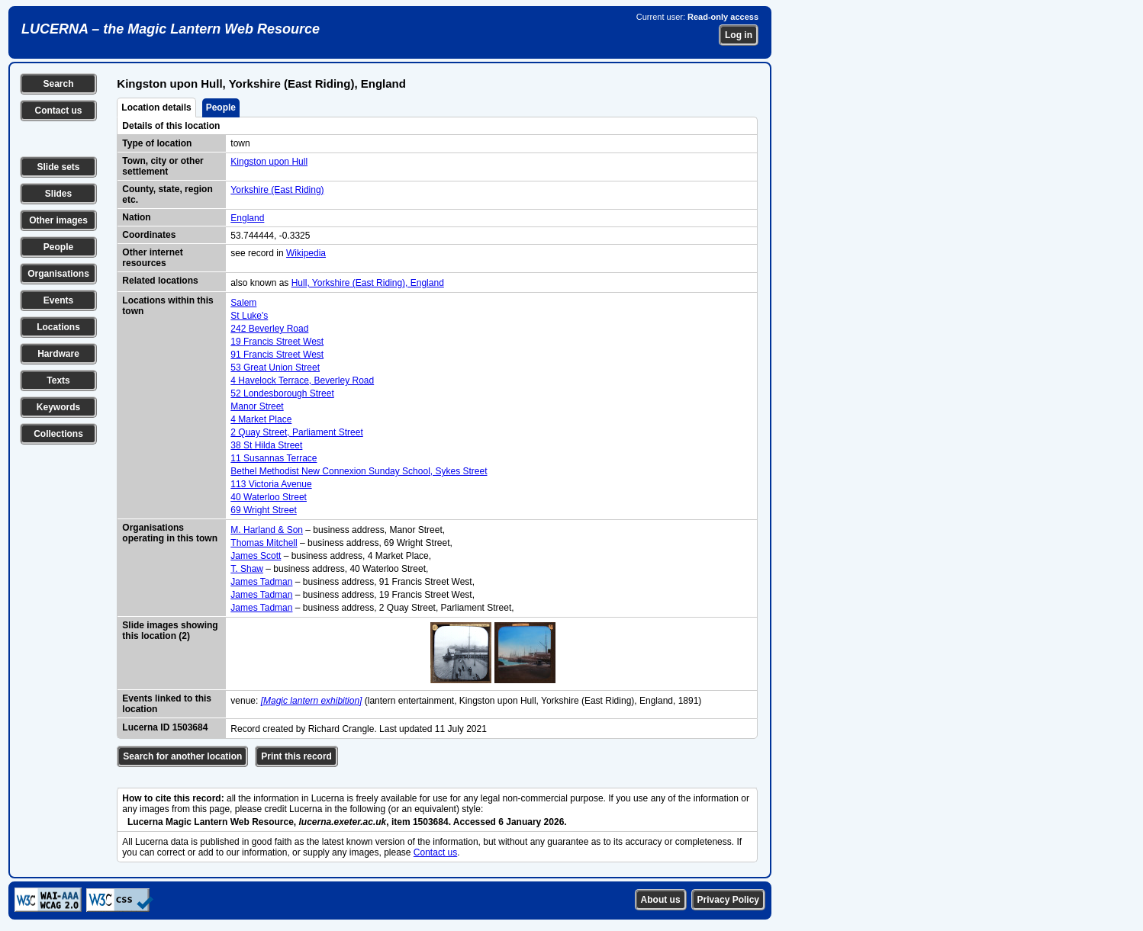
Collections (58, 434)
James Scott (255, 556)
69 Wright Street (263, 510)
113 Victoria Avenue (270, 484)
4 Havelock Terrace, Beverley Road (302, 380)
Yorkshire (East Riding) (277, 190)
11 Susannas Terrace (273, 458)
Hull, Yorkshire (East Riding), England (367, 283)
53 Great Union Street (275, 367)
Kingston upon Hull (268, 161)
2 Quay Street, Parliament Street (296, 432)
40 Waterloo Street (268, 497)
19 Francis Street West (277, 341)
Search (58, 84)
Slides (58, 193)
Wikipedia (306, 253)
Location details (156, 107)
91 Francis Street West (277, 354)
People (58, 247)
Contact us (58, 110)
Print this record (296, 756)
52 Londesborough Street (281, 393)
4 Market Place (260, 419)
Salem (243, 302)
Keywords (58, 407)
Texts (58, 380)
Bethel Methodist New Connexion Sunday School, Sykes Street (358, 471)
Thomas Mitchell (263, 543)
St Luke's (249, 315)
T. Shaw (246, 568)
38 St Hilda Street (266, 445)
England (247, 218)
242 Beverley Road (269, 328)
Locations (58, 327)
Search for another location (182, 756)
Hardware (58, 353)
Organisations (58, 273)
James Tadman (261, 581)
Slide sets (58, 167)
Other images (58, 220)
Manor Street (256, 406)
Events (58, 300)
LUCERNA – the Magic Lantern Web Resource (170, 29)
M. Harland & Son (266, 530)
